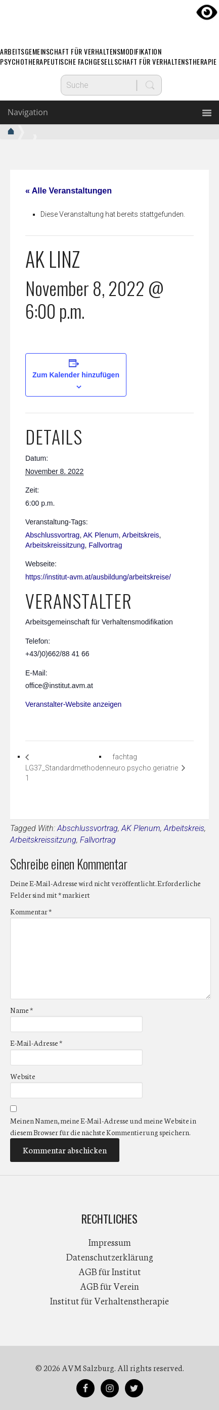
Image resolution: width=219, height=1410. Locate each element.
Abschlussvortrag (52, 535)
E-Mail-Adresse (36, 1043)
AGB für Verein (109, 1285)
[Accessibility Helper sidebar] (207, 12)
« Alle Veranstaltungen (68, 190)
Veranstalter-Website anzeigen (73, 704)
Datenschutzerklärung (109, 1256)
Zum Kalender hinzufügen (75, 375)
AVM (109, 17)
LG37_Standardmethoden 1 (66, 773)
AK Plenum (100, 535)
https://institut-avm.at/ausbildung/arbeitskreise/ (98, 577)
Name (21, 1010)
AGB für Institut (109, 1271)
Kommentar (31, 911)
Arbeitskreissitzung (55, 545)
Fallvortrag (105, 545)
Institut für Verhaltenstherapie (109, 1300)
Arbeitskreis (140, 535)
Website (22, 1076)
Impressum (110, 1241)
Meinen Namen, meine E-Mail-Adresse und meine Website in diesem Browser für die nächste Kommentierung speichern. (103, 1126)
